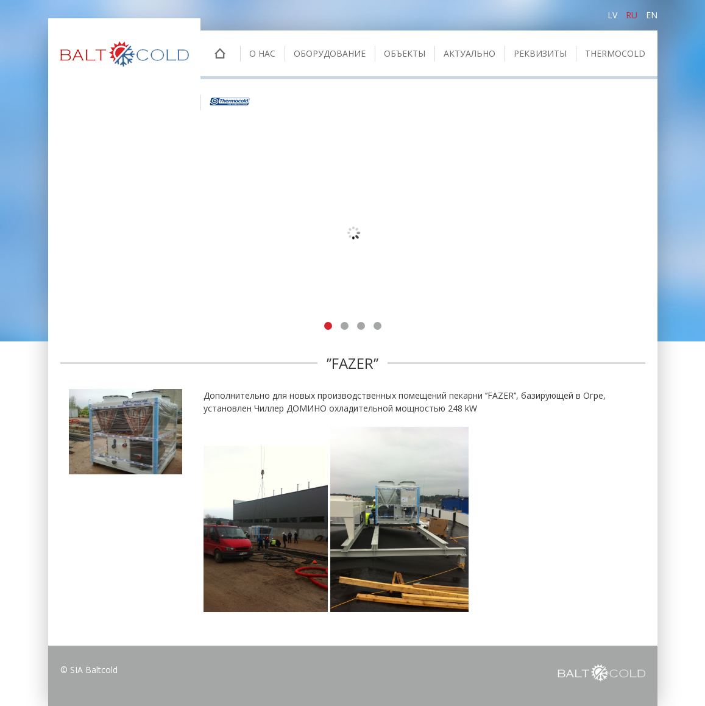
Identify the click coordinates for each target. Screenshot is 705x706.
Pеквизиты (540, 53)
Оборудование (330, 53)
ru (631, 15)
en (651, 15)
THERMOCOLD (615, 53)
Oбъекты (404, 53)
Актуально (469, 53)
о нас (262, 53)
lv (612, 15)
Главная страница (220, 54)
